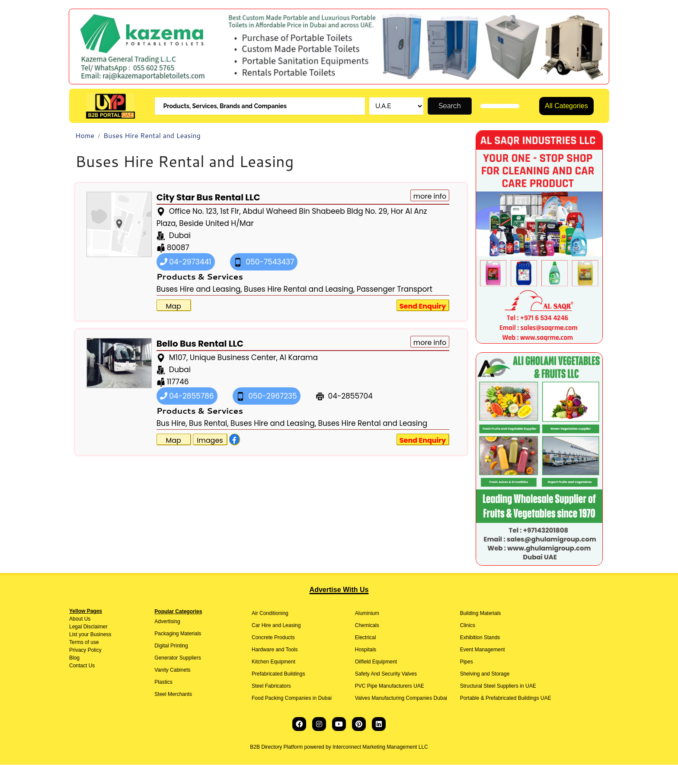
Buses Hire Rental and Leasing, (299, 290)
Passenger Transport (394, 290)
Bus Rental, (209, 424)
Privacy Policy (85, 651)
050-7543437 (263, 262)
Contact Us (82, 667)
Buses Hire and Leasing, (199, 290)
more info (430, 197)
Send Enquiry (423, 307)
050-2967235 (266, 397)
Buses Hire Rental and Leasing (152, 137)
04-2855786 (187, 397)
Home (84, 137)
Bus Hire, (172, 424)
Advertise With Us (339, 591)
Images (210, 441)
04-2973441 (185, 262)
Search (450, 106)
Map (173, 307)
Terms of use (84, 643)
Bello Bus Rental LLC (200, 344)
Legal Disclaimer (88, 628)
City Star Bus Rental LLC (208, 198)
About (76, 620)
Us (86, 620)
